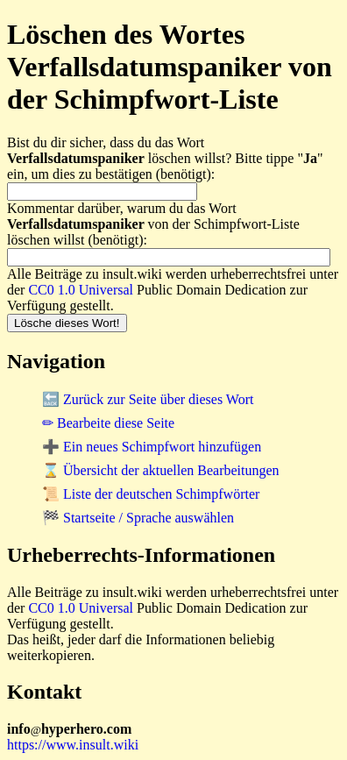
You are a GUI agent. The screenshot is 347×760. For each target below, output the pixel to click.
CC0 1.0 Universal (80, 289)
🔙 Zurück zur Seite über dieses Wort (147, 399)
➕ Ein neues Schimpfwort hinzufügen (151, 446)
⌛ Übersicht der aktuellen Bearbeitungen (161, 470)
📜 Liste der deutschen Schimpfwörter (150, 494)
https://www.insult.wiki (72, 744)
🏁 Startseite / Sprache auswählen (138, 517)
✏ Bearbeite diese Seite (108, 423)
